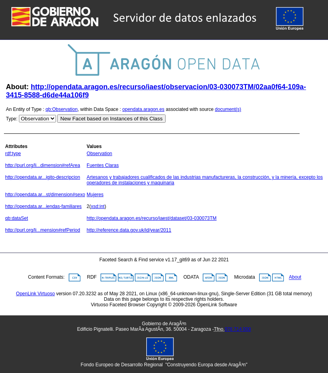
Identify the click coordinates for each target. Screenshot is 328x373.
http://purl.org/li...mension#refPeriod (42, 230)
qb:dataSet (16, 218)
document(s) (228, 109)
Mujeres (95, 194)
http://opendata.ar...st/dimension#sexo (45, 194)
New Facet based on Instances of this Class (111, 119)
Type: (11, 119)
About (295, 277)
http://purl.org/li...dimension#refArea (42, 165)
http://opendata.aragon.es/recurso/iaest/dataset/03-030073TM (152, 218)
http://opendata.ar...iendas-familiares (43, 206)
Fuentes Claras (103, 165)
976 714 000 (238, 329)
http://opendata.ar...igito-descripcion (42, 177)
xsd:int (98, 206)
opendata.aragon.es (143, 109)
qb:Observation (62, 109)
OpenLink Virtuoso (35, 293)
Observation (99, 153)
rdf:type (13, 153)
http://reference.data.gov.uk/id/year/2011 (129, 230)
